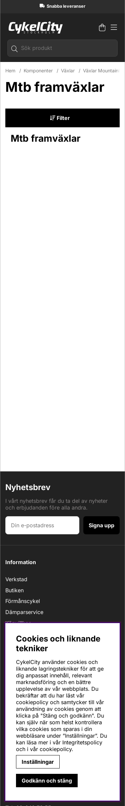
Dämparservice (24, 612)
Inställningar (38, 761)
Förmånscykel (22, 601)
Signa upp (101, 525)
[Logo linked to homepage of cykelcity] (34, 27)
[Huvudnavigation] (114, 27)
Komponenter (38, 70)
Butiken (14, 590)
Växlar (68, 70)
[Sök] (62, 48)
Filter (60, 118)
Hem (10, 70)
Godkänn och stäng (47, 780)
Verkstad (16, 579)
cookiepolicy (56, 749)
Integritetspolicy (82, 742)
